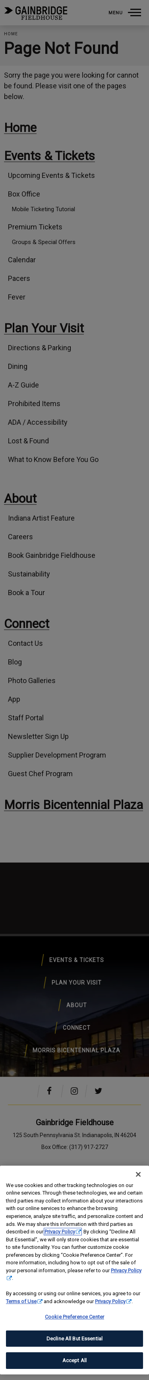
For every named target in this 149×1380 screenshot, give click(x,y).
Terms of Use (21, 1301)
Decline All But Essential (74, 1339)
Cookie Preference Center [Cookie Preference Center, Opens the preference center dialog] (74, 1317)
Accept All (74, 1360)
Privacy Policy (60, 1232)
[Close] (138, 1174)
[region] (74, 1270)
